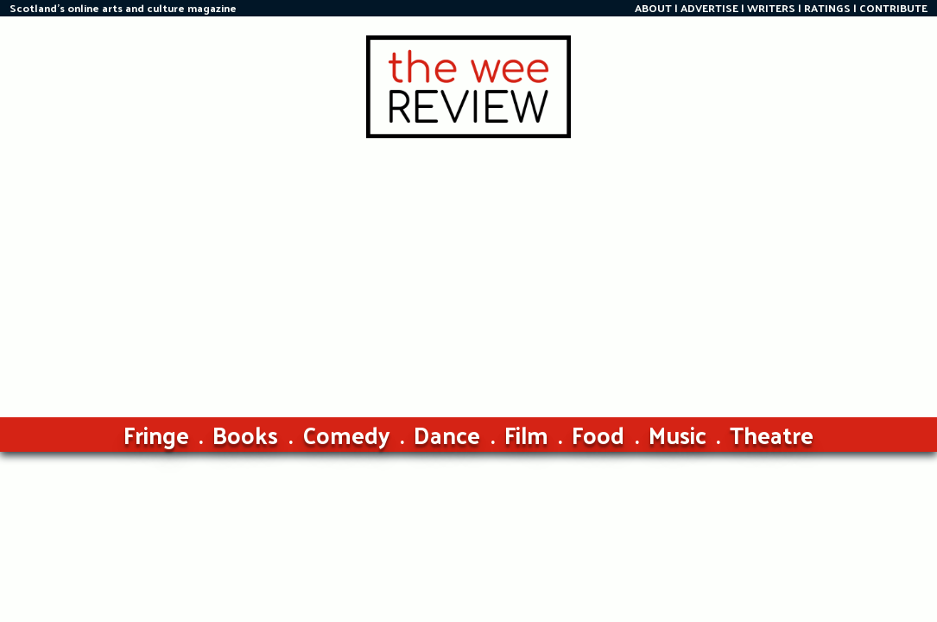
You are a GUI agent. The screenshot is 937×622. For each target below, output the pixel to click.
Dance (447, 434)
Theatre (772, 434)
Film (526, 434)
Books (245, 434)
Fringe (156, 434)
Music (677, 434)
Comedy (346, 434)
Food (598, 434)
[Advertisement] (469, 268)
